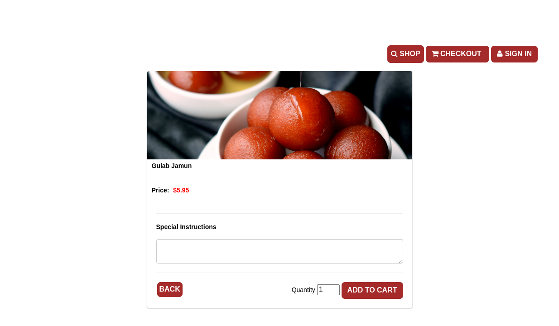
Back (169, 289)
